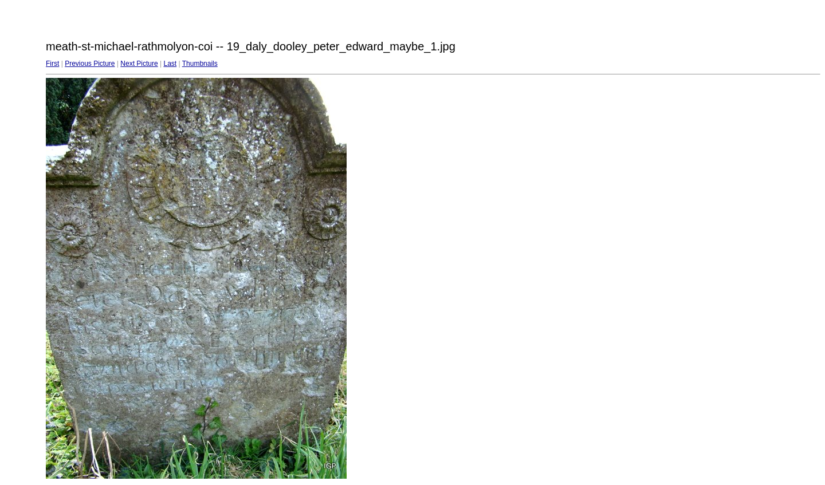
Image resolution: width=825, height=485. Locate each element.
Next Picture (139, 64)
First (52, 64)
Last (169, 64)
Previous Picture (90, 64)
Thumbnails (200, 64)
